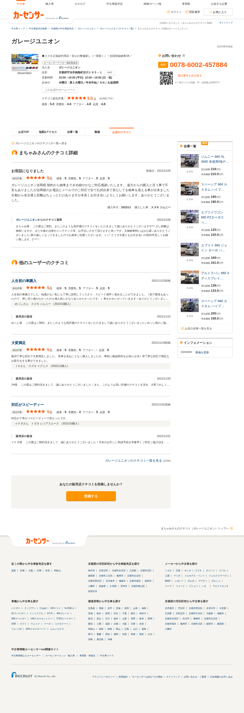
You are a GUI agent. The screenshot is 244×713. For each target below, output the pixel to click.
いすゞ (205, 586)
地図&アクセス (48, 132)
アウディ (202, 581)
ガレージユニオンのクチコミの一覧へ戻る (41, 143)
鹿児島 (100, 639)
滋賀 (13, 570)
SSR (13, 624)
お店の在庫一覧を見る (198, 328)
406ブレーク (62, 613)
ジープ (168, 586)
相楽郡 (102, 586)
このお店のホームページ (60, 89)
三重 (99, 624)
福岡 (116, 634)
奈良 (47, 570)
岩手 (110, 608)
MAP (110, 72)
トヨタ (168, 570)
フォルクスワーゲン (219, 575)
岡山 (118, 629)
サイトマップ (226, 22)
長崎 (133, 634)
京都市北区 (146, 570)
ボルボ (191, 581)
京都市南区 (135, 581)
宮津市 (123, 586)
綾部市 (148, 581)
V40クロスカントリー (41, 618)
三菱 (167, 575)
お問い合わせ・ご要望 (195, 677)
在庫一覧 (72, 132)
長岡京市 (92, 591)
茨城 (90, 613)
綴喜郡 (91, 575)
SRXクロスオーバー (36, 629)
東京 (133, 613)
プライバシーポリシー (103, 677)
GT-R (49, 613)
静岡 (150, 618)
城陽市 (122, 581)
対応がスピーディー (27, 405)
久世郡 (113, 586)
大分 (150, 634)
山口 (135, 629)
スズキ (198, 570)
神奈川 (142, 613)
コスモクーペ (61, 624)
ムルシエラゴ (57, 629)
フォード (180, 586)
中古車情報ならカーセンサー (26, 655)
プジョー (193, 586)
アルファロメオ (220, 586)
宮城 (118, 608)
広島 (126, 629)
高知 (107, 634)
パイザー (15, 608)
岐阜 (141, 618)
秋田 (126, 608)
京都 (22, 570)
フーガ (47, 624)
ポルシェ (216, 581)
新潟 (90, 618)
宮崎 (90, 639)
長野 (133, 618)
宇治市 (181, 608)
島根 (110, 629)
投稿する (91, 496)
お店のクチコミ (121, 132)
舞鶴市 (196, 618)
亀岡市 (120, 575)
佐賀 (124, 634)
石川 (107, 618)
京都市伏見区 (171, 618)
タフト (23, 624)
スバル (222, 570)
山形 (135, 608)
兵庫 (39, 570)
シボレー (178, 581)
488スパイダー (18, 618)
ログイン (176, 12)
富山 (99, 618)
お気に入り (220, 12)
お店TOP (23, 132)
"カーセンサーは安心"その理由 (146, 677)
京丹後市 (110, 581)
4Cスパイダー (18, 613)
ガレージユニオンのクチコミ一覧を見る (133, 460)
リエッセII (16, 629)
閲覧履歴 (194, 12)
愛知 (90, 624)
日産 (178, 570)
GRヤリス (55, 608)
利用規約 (123, 677)
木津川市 (210, 608)
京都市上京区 (106, 575)
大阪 (30, 570)
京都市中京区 (195, 613)
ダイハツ (210, 570)
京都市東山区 (138, 586)
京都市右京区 (119, 570)
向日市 (186, 618)
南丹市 (91, 570)
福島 (144, 608)
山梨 (124, 618)
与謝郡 (209, 613)
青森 (101, 608)
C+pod (43, 608)
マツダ (177, 575)
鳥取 (101, 629)
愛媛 (99, 634)
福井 (116, 618)
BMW (167, 581)
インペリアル (36, 613)
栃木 (99, 613)
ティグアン (30, 608)
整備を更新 (202, 352)
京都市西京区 (95, 581)
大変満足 (18, 343)
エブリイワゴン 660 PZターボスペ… (212, 217)
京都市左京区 (134, 575)
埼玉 (116, 613)
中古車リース (107, 655)
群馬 (107, 613)
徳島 (144, 629)
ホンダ (187, 570)
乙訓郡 (132, 570)
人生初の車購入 (24, 281)
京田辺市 (103, 570)
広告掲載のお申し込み (221, 677)
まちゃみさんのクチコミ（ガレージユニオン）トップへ (195, 528)
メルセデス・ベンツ (194, 575)
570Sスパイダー (64, 618)
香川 (90, 634)
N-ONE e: (69, 608)
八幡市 (91, 586)
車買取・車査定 (87, 655)
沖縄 (110, 639)
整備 (97, 132)
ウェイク (35, 624)
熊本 (141, 634)
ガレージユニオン (27, 219)
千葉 (124, 613)
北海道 (91, 608)
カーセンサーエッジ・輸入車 (60, 655)
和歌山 (57, 570)
